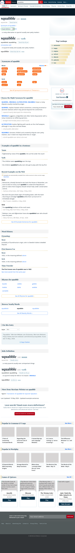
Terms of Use (43, 523)
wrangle (12, 102)
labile (19, 287)
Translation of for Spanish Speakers (22, 394)
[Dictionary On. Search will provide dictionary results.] (11, 2)
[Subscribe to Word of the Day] (58, 106)
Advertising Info (17, 523)
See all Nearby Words (24, 313)
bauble (4, 284)
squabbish (5, 308)
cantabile (5, 291)
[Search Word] (40, 2)
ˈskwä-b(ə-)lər (15, 52)
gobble (34, 284)
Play (9, 500)
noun (23, 18)
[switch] (8, 29)
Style (3, 330)
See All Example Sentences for (24, 222)
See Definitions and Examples (61, 100)
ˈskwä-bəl (13, 22)
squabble (31, 102)
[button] (65, 2)
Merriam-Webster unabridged (24, 413)
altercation (22, 102)
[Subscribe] (70, 516)
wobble (34, 287)
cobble (19, 284)
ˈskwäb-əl (14, 360)
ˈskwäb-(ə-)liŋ (24, 373)
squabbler (35, 308)
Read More (6, 176)
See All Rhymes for (24, 296)
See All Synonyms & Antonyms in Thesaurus (24, 90)
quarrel (5, 102)
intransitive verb (6, 45)
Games (45, 2)
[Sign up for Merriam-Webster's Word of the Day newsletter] (47, 517)
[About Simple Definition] (16, 29)
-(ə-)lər (14, 380)
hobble (4, 287)
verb (23, 38)
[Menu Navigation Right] (73, 6)
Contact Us (26, 523)
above (24, 255)
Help (3, 523)
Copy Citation (25, 342)
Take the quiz (65, 504)
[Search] (30, 2)
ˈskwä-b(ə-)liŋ (23, 42)
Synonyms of (8, 26)
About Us (8, 523)
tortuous (61, 97)
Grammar (59, 2)
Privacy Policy (34, 523)
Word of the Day (52, 2)
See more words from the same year (14, 272)
